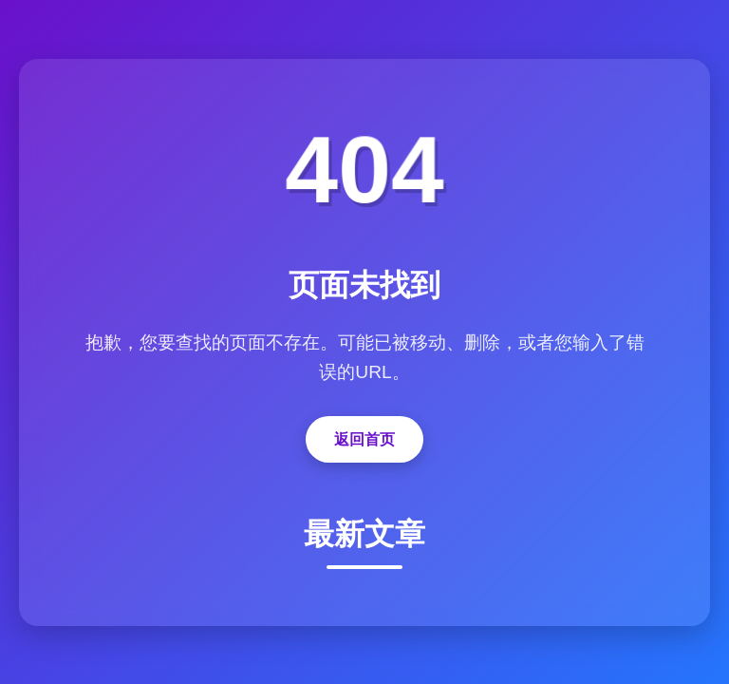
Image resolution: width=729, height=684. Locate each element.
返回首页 (364, 439)
